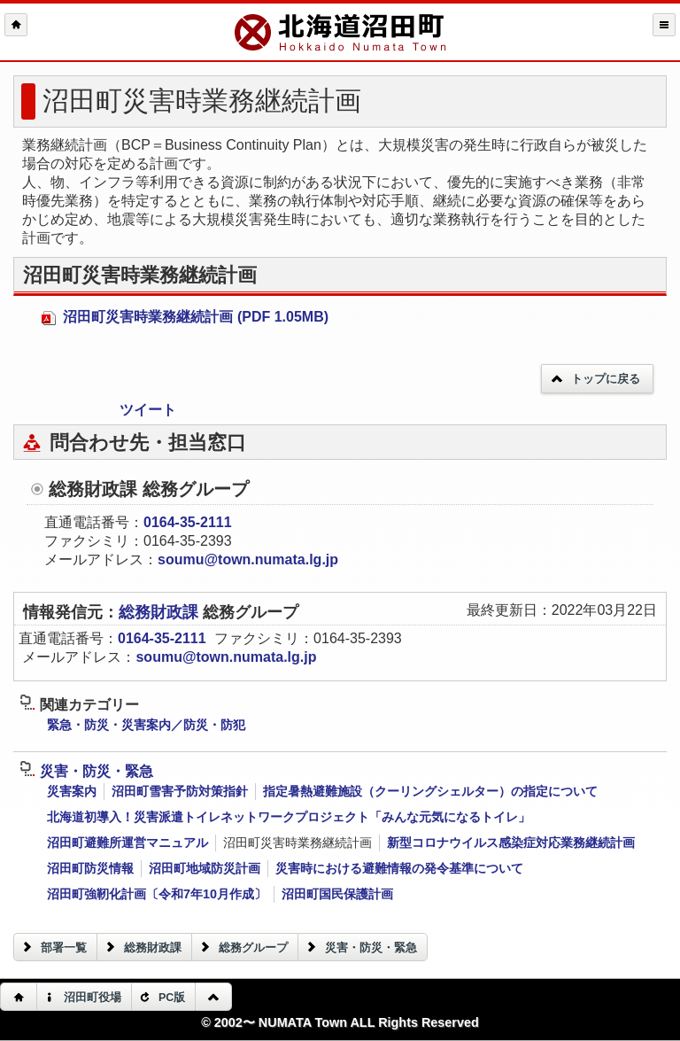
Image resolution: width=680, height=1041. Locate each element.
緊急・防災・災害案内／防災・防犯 (146, 725)
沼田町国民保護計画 (337, 894)
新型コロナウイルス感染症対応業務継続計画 (511, 842)
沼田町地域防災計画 (204, 868)
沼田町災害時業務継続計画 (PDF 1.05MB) (185, 317)
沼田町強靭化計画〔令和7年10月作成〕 (157, 894)
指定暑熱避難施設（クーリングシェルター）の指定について (430, 791)
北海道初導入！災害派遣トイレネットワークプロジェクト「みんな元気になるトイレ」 (288, 817)
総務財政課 (161, 612)
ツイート (148, 409)
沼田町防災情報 (90, 868)
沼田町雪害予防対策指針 (180, 791)
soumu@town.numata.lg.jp (248, 559)
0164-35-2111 (187, 522)
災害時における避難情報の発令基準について (399, 868)
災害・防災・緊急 (86, 771)
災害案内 (72, 791)
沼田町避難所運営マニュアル (127, 842)
